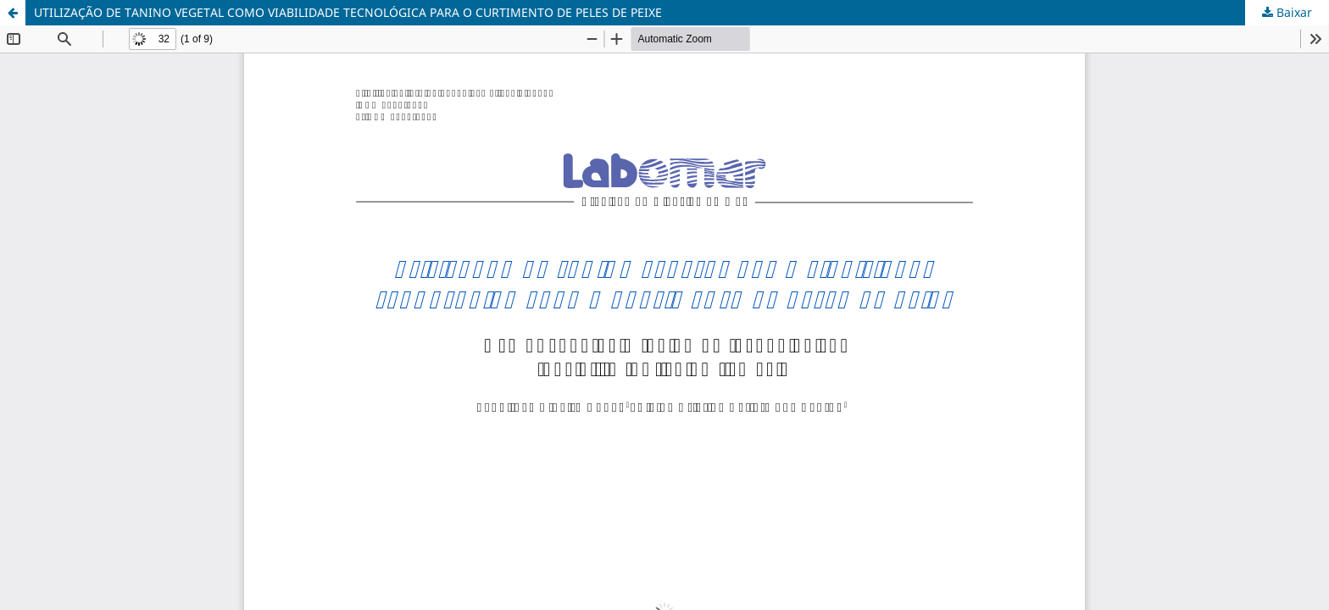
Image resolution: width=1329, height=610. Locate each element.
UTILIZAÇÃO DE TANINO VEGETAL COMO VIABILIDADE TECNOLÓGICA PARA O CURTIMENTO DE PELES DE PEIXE (348, 12)
